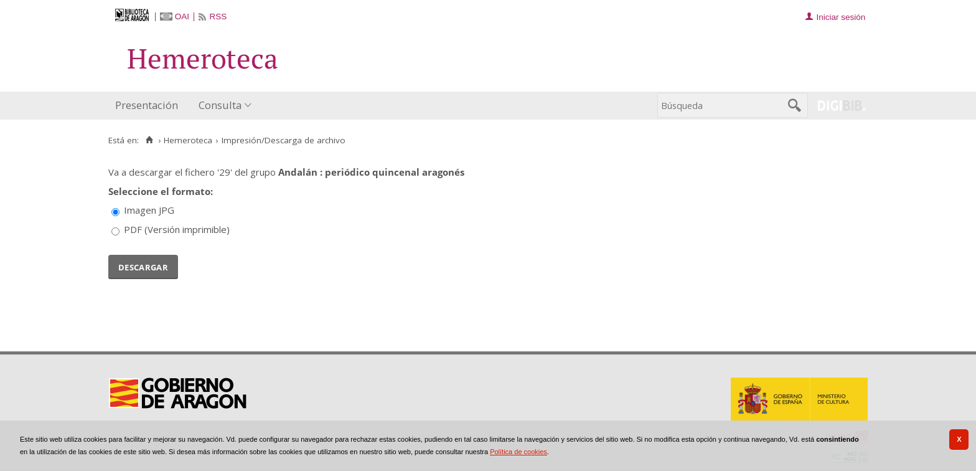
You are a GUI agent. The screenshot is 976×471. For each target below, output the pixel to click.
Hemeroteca (188, 140)
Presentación (146, 105)
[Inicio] (149, 140)
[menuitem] (149, 106)
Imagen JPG (149, 210)
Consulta (220, 105)
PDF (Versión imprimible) (177, 229)
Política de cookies (518, 451)
